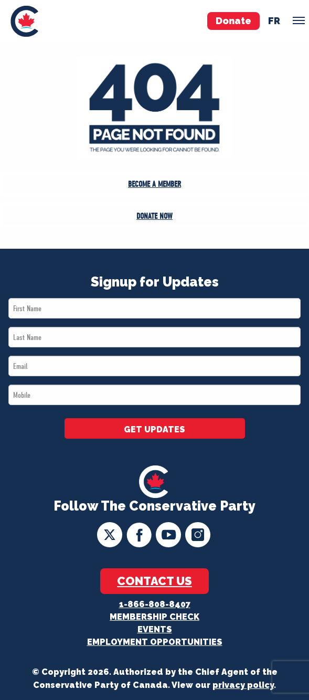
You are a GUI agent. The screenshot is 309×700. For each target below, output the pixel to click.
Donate (233, 20)
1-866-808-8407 (154, 604)
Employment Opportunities (154, 642)
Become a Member (154, 184)
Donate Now (154, 216)
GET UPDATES (154, 429)
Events (154, 629)
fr (274, 20)
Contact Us (154, 581)
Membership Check (154, 617)
